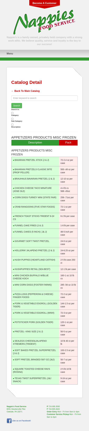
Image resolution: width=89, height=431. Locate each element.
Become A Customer (44, 3)
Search (16, 105)
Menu (10, 53)
